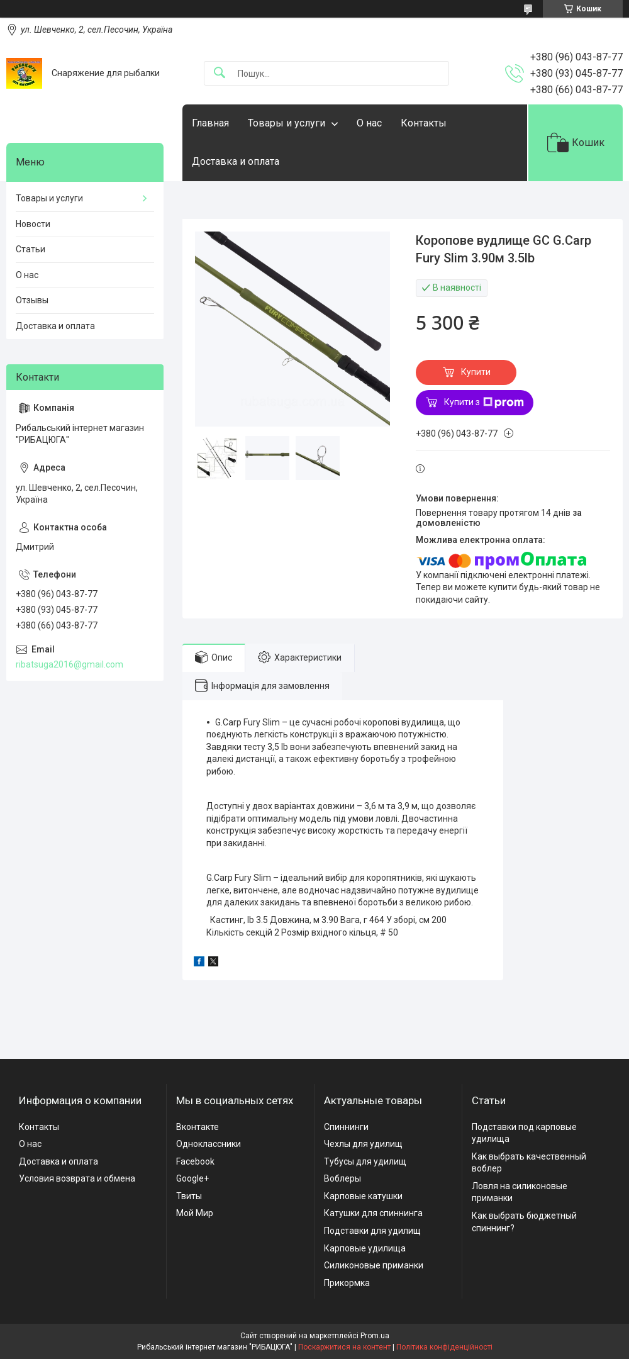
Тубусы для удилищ (365, 1161)
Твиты (189, 1196)
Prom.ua (374, 1335)
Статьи (30, 249)
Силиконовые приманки (373, 1265)
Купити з (484, 402)
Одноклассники (208, 1144)
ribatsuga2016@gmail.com (69, 664)
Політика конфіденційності (444, 1347)
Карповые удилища (365, 1248)
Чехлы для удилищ (363, 1144)
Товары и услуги (286, 123)
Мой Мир (194, 1213)
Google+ (192, 1178)
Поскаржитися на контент (344, 1347)
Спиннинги (346, 1127)
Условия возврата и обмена (77, 1178)
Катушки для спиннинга (373, 1213)
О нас (369, 123)
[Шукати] (219, 73)
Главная (210, 123)
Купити (476, 372)
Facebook (195, 1161)
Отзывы (32, 300)
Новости (33, 224)
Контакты (424, 123)
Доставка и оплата (235, 161)
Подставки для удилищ (372, 1231)
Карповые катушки (363, 1196)
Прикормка (347, 1283)
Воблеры (342, 1178)
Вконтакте (197, 1127)
